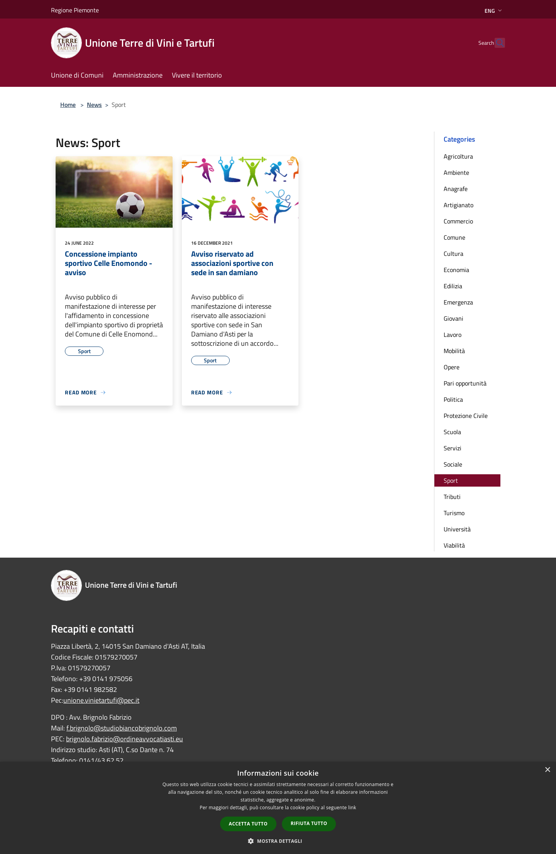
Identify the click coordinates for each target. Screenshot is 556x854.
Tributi (452, 496)
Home (68, 104)
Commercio (458, 221)
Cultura (453, 253)
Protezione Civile (466, 415)
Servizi (452, 448)
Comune (454, 237)
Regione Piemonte (75, 10)
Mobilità (454, 350)
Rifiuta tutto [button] (309, 823)
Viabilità (454, 545)
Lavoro (452, 334)
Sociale (453, 464)
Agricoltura (458, 156)
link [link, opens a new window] (352, 807)
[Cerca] (495, 43)
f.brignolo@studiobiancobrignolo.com (121, 728)
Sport (451, 480)
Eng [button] (494, 11)
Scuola (452, 431)
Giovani (453, 318)
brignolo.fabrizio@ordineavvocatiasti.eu (124, 739)
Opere (451, 367)
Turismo (454, 512)
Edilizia (453, 286)
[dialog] (278, 808)
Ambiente (456, 172)
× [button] (547, 770)
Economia (456, 269)
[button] (278, 841)
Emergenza (458, 302)
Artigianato (458, 205)
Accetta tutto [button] (248, 823)
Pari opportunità (465, 383)
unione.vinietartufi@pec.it (101, 700)
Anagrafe (456, 188)
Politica (453, 399)
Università (457, 529)
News (94, 104)
